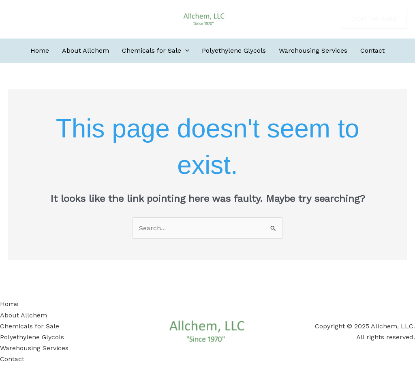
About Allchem (23, 315)
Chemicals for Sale (29, 326)
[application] (185, 51)
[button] (374, 19)
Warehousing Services (34, 348)
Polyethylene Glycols (32, 337)
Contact (12, 359)
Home (9, 304)
